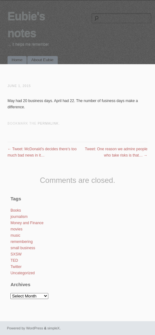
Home (17, 60)
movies (16, 229)
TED (14, 260)
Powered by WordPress (25, 328)
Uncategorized (22, 273)
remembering (21, 242)
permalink (48, 123)
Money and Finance (26, 223)
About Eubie (42, 60)
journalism (19, 216)
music (15, 235)
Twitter (15, 267)
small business (22, 248)
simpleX (53, 328)
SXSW (15, 254)
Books (15, 210)
